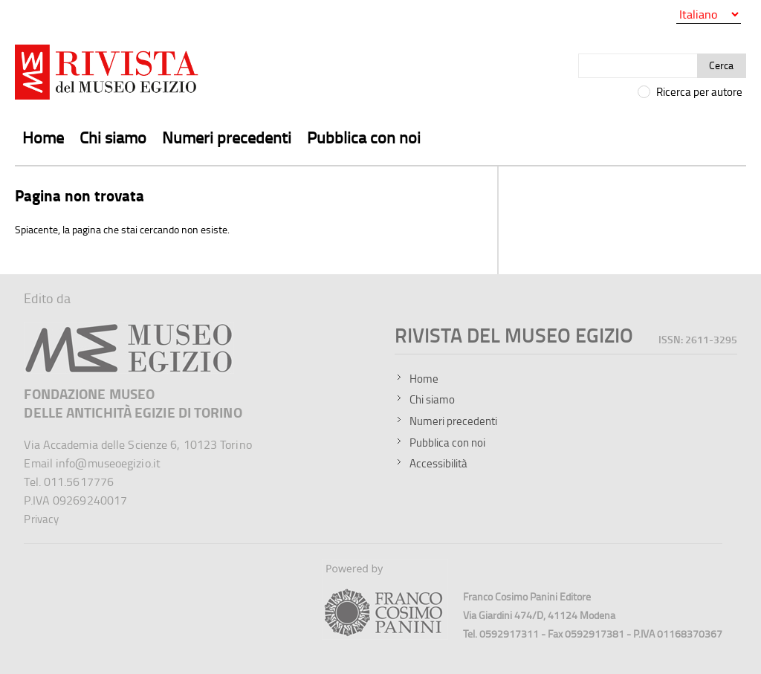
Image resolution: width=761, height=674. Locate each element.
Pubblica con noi (364, 137)
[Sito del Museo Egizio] (129, 328)
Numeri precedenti (226, 137)
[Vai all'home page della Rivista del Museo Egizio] (108, 75)
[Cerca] (638, 66)
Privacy (41, 519)
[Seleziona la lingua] (708, 14)
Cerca (721, 65)
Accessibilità (438, 463)
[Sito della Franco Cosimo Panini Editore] (385, 636)
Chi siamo (113, 137)
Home (43, 137)
